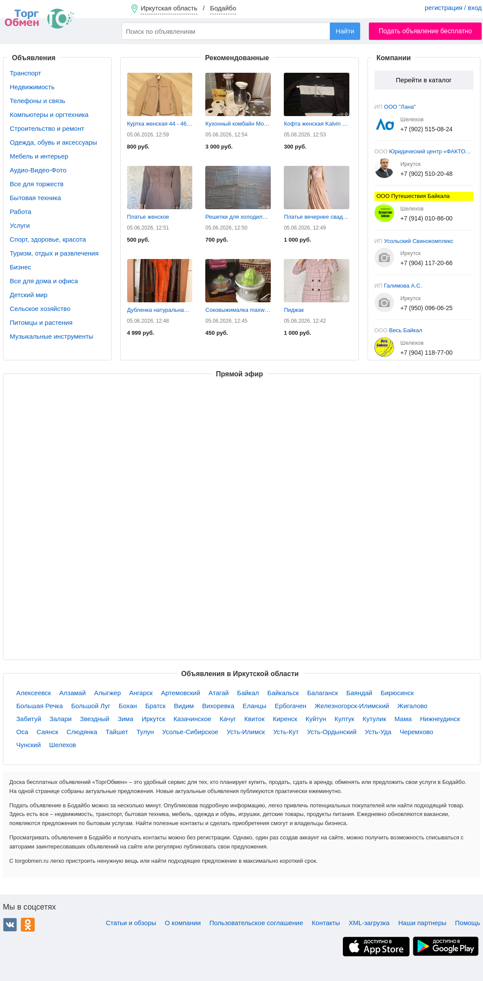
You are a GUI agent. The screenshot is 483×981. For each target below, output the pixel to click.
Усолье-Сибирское (190, 731)
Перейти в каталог (423, 80)
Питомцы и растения (41, 322)
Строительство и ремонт (47, 128)
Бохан (128, 705)
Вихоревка (218, 705)
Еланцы (254, 705)
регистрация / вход (453, 7)
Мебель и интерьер (39, 156)
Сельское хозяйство (40, 308)
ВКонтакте (10, 925)
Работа (21, 211)
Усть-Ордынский (332, 731)
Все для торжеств (37, 184)
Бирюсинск (397, 692)
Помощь (467, 922)
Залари (60, 718)
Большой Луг (90, 705)
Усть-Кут (286, 731)
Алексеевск (33, 692)
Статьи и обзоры (131, 922)
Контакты (326, 922)
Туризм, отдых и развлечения (54, 253)
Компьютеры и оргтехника (49, 114)
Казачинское (192, 718)
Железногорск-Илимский (352, 705)
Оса (22, 731)
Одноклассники (28, 925)
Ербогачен (290, 705)
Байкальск (283, 692)
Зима (125, 718)
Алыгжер (107, 692)
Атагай (219, 692)
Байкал (248, 692)
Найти (345, 31)
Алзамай (72, 692)
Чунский (28, 744)
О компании (183, 922)
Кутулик (374, 718)
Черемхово (416, 731)
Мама (403, 718)
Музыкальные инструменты (51, 336)
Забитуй (28, 718)
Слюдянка (81, 731)
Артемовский (180, 692)
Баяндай (359, 692)
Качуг (228, 718)
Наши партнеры (422, 922)
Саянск (47, 731)
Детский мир (29, 294)
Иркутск (153, 718)
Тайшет (116, 731)
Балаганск (322, 692)
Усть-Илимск (246, 731)
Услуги (20, 225)
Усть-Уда (378, 731)
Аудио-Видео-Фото (38, 170)
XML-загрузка (368, 922)
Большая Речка (39, 705)
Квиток (254, 718)
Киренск (285, 718)
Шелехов (62, 744)
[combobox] (241, 31)
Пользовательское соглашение (256, 922)
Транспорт (25, 73)
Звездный (94, 718)
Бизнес (20, 267)
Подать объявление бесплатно (425, 31)
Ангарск (141, 692)
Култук (345, 718)
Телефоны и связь (38, 100)
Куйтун (316, 718)
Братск (155, 705)
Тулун (145, 731)
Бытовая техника (35, 197)
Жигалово (412, 705)
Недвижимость (32, 87)
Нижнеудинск (440, 718)
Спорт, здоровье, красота (48, 239)
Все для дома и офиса (44, 281)
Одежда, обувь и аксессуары (53, 142)
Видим (184, 705)
